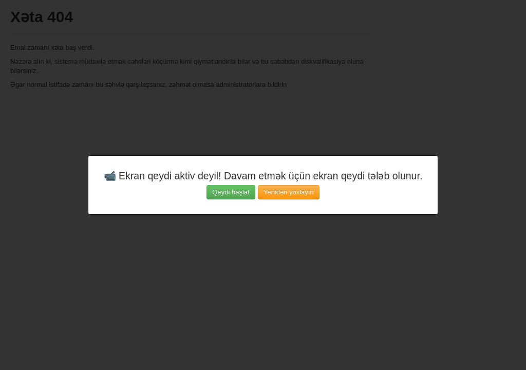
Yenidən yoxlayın (289, 192)
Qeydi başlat (230, 192)
